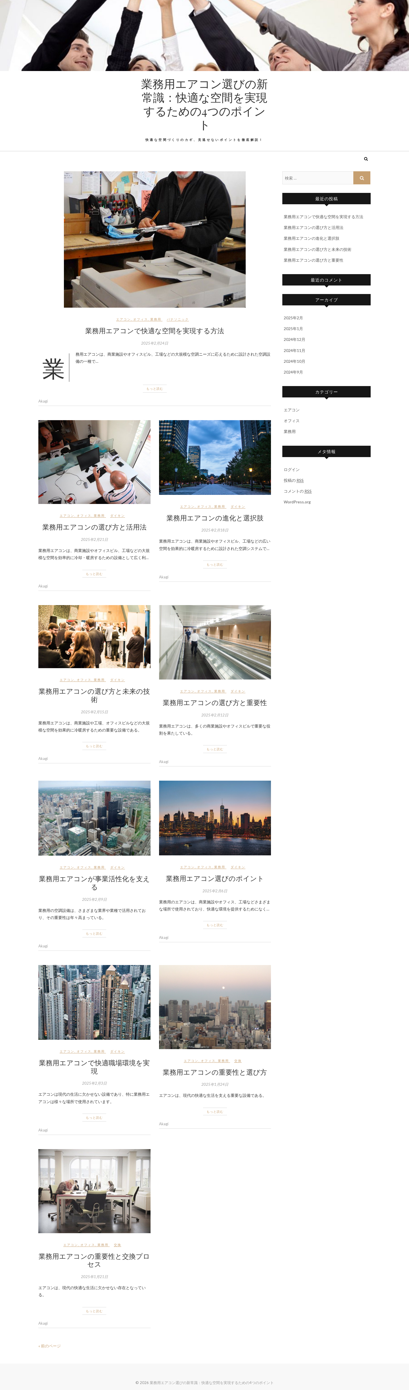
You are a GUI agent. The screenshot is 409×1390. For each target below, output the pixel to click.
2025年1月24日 (214, 1084)
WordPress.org (297, 501)
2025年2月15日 (94, 712)
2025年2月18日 (214, 530)
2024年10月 (294, 361)
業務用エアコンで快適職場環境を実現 (94, 1066)
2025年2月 (293, 317)
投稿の (294, 480)
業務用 (155, 319)
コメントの (298, 491)
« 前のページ (49, 1345)
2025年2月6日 (215, 891)
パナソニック (178, 319)
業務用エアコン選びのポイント (215, 878)
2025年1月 (293, 328)
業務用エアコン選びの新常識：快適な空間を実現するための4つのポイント (204, 104)
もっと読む (154, 388)
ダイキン (117, 515)
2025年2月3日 (94, 1083)
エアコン (123, 319)
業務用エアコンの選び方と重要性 (215, 702)
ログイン (292, 469)
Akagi (43, 401)
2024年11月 (294, 350)
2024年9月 (293, 372)
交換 (238, 1060)
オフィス (140, 319)
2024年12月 (294, 339)
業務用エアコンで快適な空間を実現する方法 (154, 330)
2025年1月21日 (94, 1276)
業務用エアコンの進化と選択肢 (215, 517)
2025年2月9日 (94, 899)
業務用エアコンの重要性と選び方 (215, 1071)
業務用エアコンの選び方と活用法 (94, 526)
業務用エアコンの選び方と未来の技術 (94, 695)
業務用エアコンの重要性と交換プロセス (94, 1260)
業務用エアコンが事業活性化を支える (94, 882)
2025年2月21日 (94, 539)
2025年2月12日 (214, 715)
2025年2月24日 (154, 343)
